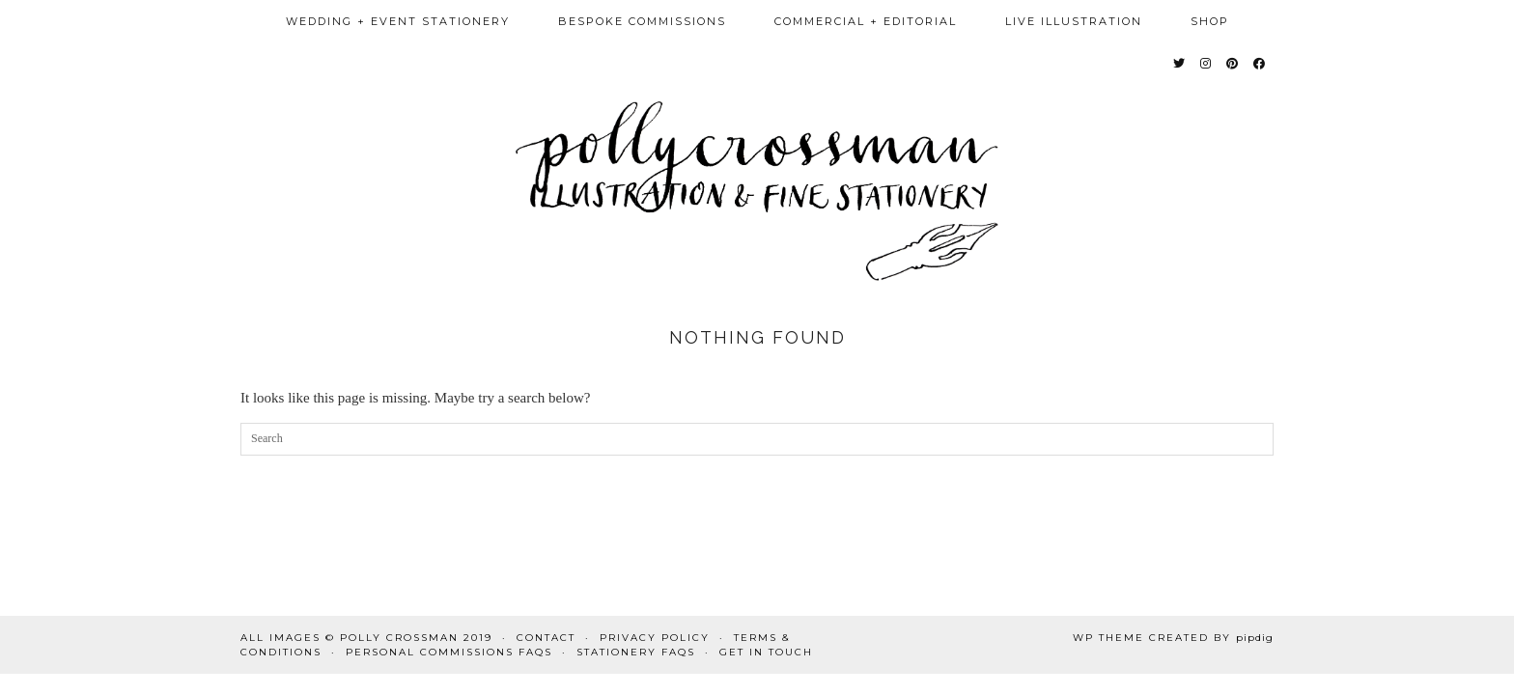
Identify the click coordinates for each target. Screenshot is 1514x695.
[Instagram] (1206, 63)
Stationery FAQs (635, 652)
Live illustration (1073, 21)
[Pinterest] (1233, 63)
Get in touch (766, 652)
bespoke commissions (642, 21)
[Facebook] (1260, 63)
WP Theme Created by (1173, 637)
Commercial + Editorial (865, 21)
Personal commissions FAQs (449, 652)
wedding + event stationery (398, 21)
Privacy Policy (655, 637)
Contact (546, 637)
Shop (1210, 21)
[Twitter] (1180, 63)
